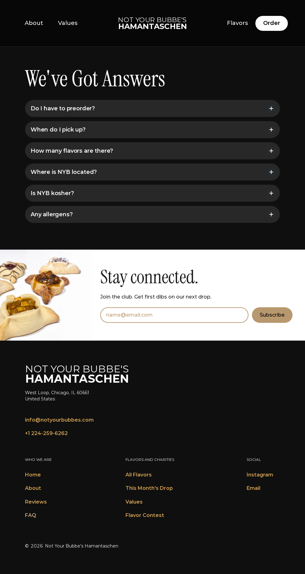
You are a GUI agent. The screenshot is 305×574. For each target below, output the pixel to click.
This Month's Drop (149, 488)
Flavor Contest (144, 515)
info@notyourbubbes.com (59, 420)
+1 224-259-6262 (46, 433)
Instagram (260, 475)
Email (253, 488)
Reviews (36, 502)
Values (134, 502)
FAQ (30, 515)
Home (33, 475)
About (33, 488)
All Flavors (138, 475)
